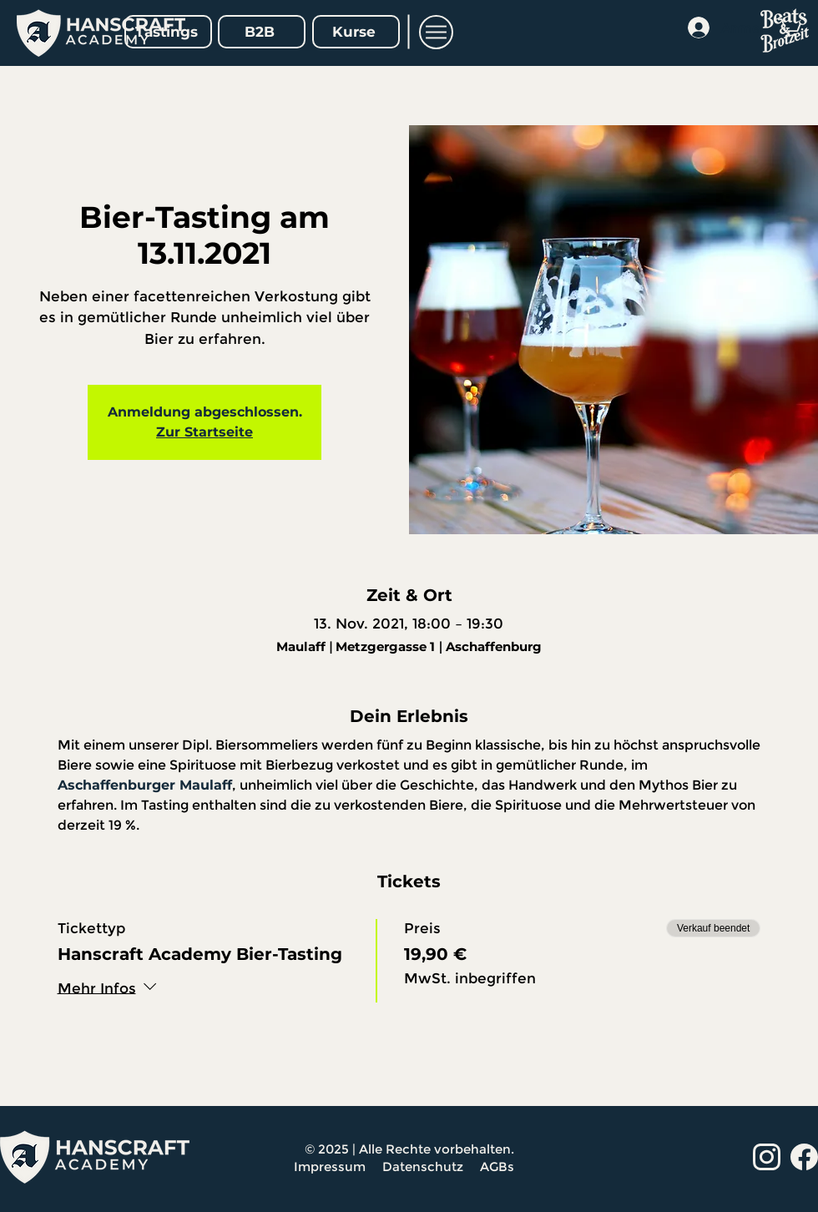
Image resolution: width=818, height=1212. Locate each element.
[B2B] (261, 31)
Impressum (330, 1166)
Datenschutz (424, 1166)
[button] (436, 32)
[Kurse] (356, 31)
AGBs (499, 1166)
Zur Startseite (204, 432)
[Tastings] (168, 31)
